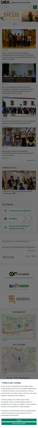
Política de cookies (14, 413)
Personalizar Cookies (19, 423)
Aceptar (19, 420)
